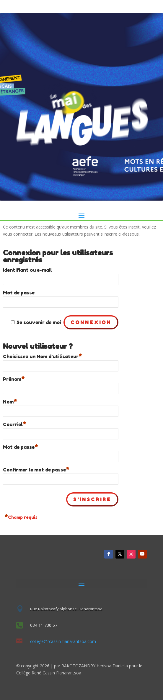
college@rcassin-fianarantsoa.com (63, 641)
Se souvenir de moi (39, 322)
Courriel (14, 423)
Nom (10, 401)
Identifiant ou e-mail (27, 270)
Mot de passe (19, 293)
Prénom (14, 378)
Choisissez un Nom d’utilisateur (42, 355)
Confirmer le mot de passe (36, 469)
